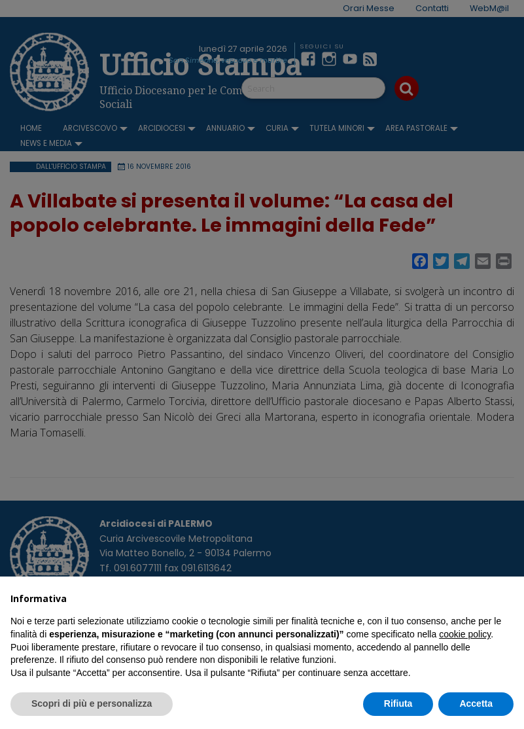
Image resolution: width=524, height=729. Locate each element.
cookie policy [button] (465, 634)
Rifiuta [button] (398, 703)
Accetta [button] (476, 703)
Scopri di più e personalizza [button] (91, 703)
